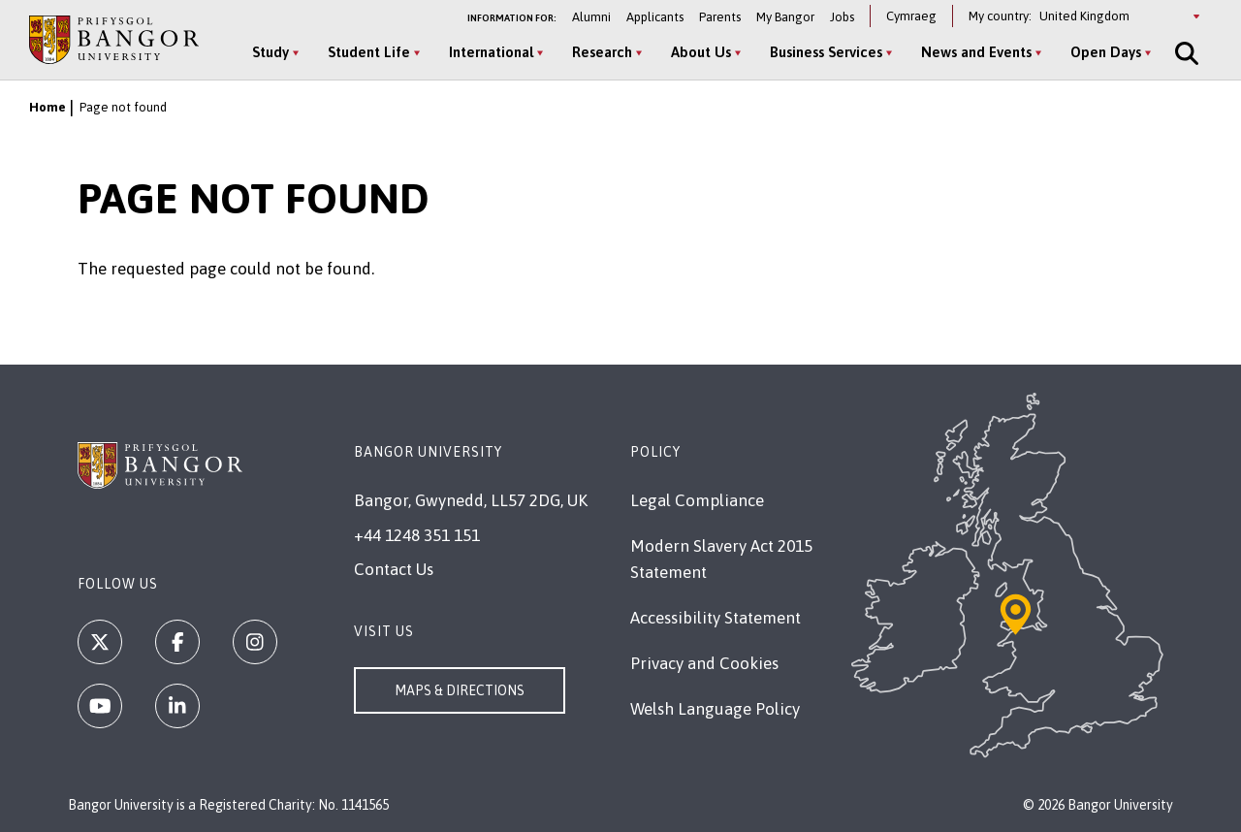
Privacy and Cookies (704, 663)
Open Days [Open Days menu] (1105, 52)
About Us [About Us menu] (701, 52)
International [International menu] (491, 52)
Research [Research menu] (602, 52)
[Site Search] (1185, 53)
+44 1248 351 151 (417, 535)
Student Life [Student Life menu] (369, 52)
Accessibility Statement (715, 617)
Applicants (655, 17)
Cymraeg (911, 16)
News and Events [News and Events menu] (976, 52)
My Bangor (785, 17)
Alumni (591, 17)
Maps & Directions (460, 690)
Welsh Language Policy (715, 709)
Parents (720, 17)
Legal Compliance (697, 500)
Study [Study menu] (270, 52)
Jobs (842, 17)
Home (47, 107)
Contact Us (393, 569)
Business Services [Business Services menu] (826, 52)
